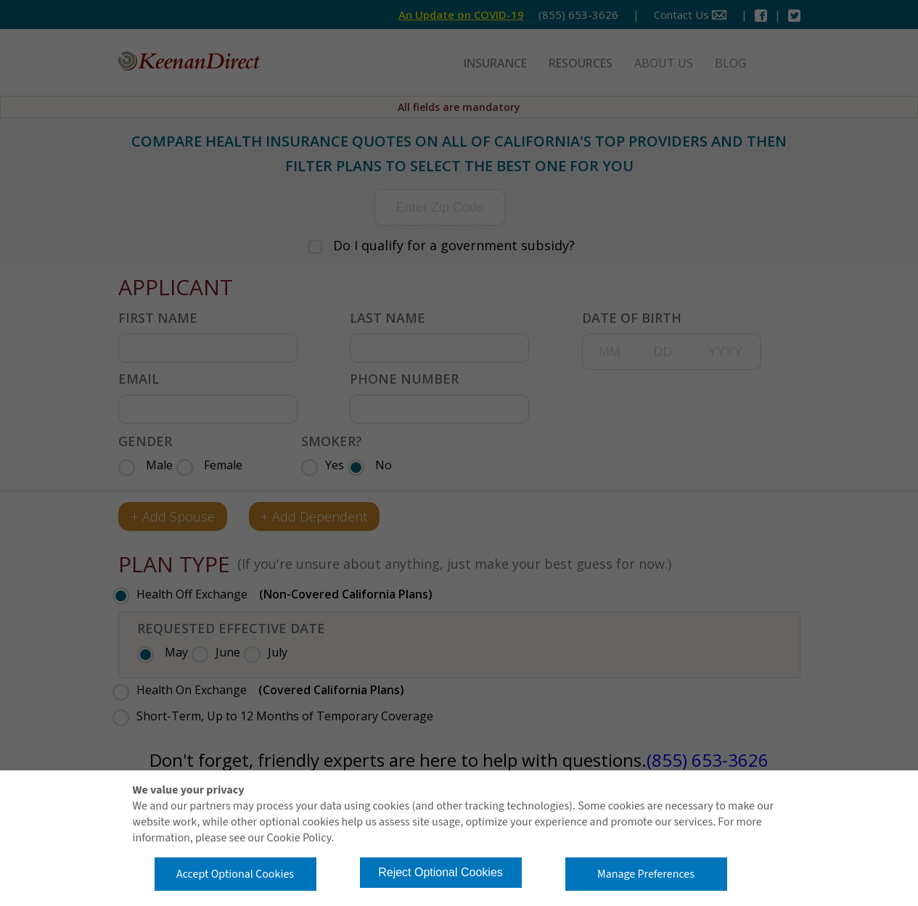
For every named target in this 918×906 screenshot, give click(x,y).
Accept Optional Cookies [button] (235, 874)
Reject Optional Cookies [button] (440, 872)
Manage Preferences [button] (645, 874)
